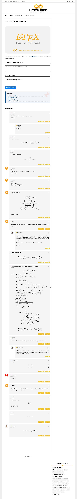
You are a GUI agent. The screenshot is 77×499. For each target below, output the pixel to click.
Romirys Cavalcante (15, 192)
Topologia (68, 49)
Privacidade (10, 1)
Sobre (26, 15)
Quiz (63, 49)
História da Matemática (60, 29)
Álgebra (67, 29)
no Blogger (12, 99)
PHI (69, 43)
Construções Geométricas (60, 34)
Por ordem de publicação (34, 475)
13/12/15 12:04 (12, 386)
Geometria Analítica (59, 38)
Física (56, 31)
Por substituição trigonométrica (58, 482)
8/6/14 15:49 (12, 193)
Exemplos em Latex (33, 485)
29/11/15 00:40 (12, 376)
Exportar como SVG (10, 87)
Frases (56, 51)
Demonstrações (62, 31)
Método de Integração (59, 36)
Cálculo (17, 15)
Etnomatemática (66, 51)
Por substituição (54, 479)
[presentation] (12, 21)
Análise (56, 45)
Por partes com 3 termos (56, 488)
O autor (21, 468)
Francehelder (14, 425)
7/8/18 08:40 (12, 427)
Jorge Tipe (14, 375)
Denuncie (23, 1)
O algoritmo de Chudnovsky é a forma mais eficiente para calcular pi (15, 480)
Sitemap (16, 468)
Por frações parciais (55, 480)
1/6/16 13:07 (12, 398)
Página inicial (27, 456)
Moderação (15, 1)
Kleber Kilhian (20, 232)
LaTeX (59, 49)
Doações (39, 468)
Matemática (67, 38)
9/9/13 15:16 (12, 152)
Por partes (53, 475)
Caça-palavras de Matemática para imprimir (15, 475)
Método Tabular (54, 477)
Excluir (47, 121)
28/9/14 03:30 (12, 253)
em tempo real (13, 100)
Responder (41, 121)
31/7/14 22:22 (18, 234)
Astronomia (65, 40)
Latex (22, 15)
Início (6, 15)
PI (69, 40)
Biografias (61, 45)
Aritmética (67, 45)
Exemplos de (12, 97)
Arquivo (11, 15)
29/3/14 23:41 (12, 181)
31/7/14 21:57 (12, 222)
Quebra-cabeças (63, 43)
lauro (13, 221)
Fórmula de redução (55, 486)
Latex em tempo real (33, 484)
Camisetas (32, 15)
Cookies (19, 1)
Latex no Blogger (32, 487)
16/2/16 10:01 (18, 126)
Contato (5, 1)
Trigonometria (58, 40)
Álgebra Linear (58, 54)
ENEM (60, 51)
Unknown (13, 168)
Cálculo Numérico (64, 47)
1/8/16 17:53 (12, 414)
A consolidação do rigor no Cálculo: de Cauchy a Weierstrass (15, 485)
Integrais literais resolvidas (57, 484)
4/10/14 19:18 (12, 267)
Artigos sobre (12, 95)
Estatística (57, 47)
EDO (56, 49)
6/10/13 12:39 (12, 169)
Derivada (57, 43)
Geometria (61, 27)
